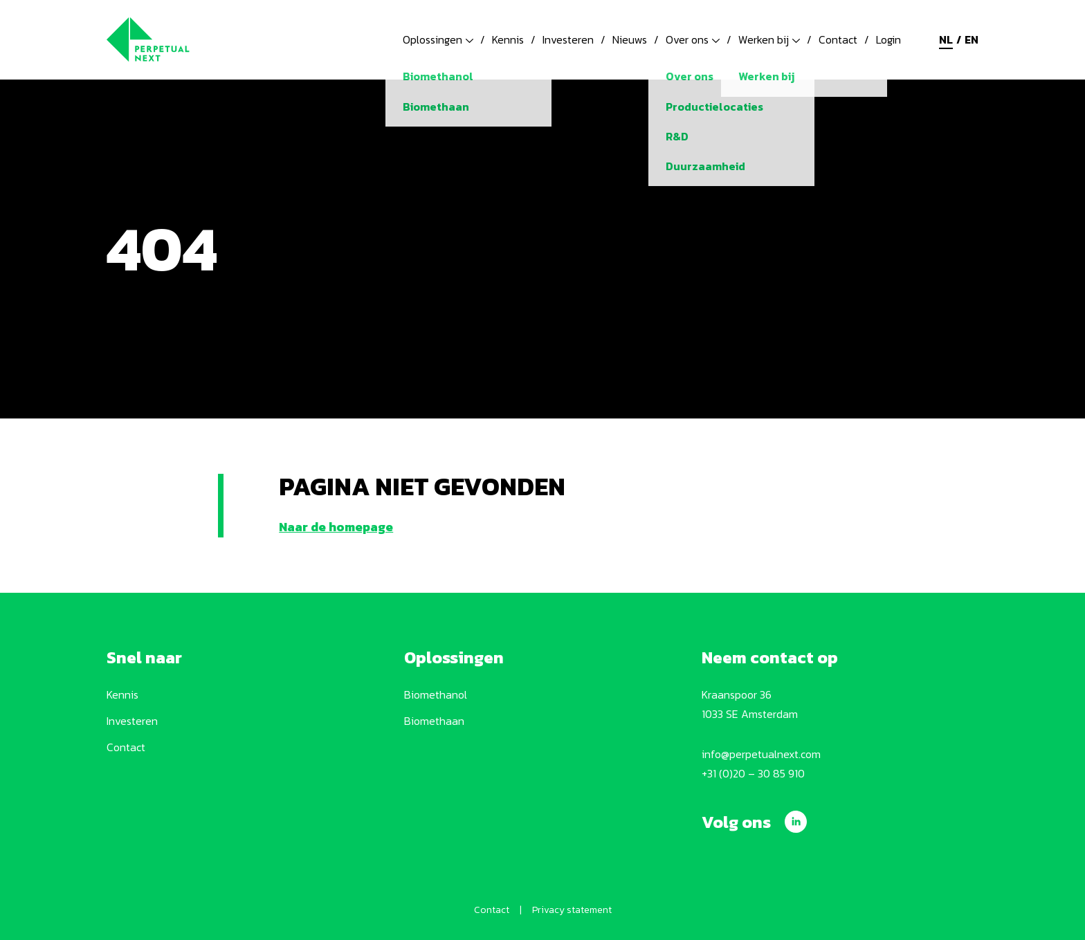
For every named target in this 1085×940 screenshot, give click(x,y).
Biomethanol (435, 694)
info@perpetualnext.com (761, 754)
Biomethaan (434, 720)
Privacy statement (572, 910)
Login (888, 39)
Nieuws (629, 39)
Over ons (693, 39)
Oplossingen (438, 39)
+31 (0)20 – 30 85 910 (753, 773)
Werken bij (769, 39)
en (971, 39)
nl (946, 39)
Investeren (568, 39)
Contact (838, 39)
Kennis (508, 39)
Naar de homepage (336, 526)
